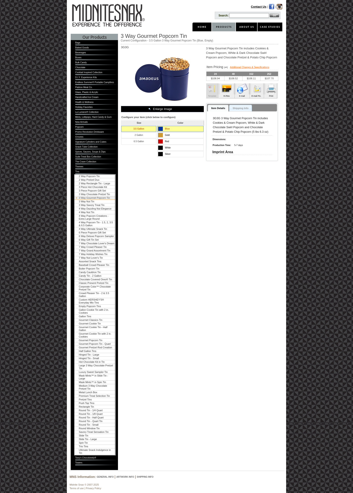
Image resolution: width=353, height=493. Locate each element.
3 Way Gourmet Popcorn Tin (94, 197)
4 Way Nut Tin (86, 212)
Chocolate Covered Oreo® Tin (95, 279)
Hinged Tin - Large (89, 354)
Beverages (80, 52)
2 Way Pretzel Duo (89, 179)
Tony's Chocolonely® (85, 457)
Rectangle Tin (86, 406)
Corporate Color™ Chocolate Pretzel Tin (95, 288)
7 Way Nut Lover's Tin (91, 257)
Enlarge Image (162, 109)
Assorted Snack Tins (90, 261)
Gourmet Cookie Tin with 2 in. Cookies (95, 335)
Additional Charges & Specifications (249, 67)
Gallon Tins (85, 316)
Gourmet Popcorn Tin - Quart (95, 343)
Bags (77, 42)
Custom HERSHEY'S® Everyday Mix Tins (91, 301)
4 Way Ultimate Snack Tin (93, 229)
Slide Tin (83, 435)
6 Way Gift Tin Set (89, 239)
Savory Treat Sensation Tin (94, 432)
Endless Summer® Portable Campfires (94, 82)
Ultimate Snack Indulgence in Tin (95, 451)
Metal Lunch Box (88, 392)
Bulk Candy (81, 62)
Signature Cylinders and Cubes (90, 142)
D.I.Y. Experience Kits (86, 77)
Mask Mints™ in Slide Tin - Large (93, 377)
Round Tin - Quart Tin (90, 421)
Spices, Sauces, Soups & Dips (90, 152)
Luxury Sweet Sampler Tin (93, 372)
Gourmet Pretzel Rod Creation (95, 347)
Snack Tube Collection (86, 147)
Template (212, 96)
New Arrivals (81, 122)
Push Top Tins (86, 403)
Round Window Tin (89, 428)
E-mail (242, 96)
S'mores (79, 137)
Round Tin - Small (88, 424)
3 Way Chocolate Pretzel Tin (94, 194)
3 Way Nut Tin (86, 201)
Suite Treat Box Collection (88, 156)
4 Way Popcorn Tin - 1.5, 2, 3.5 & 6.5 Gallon (96, 224)
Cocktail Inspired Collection (88, 72)
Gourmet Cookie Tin (90, 323)
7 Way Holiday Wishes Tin (93, 254)
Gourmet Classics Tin (90, 320)
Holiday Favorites (84, 107)
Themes (79, 166)
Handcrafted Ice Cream (86, 97)
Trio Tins (83, 446)
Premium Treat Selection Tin (94, 396)
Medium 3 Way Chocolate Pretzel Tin (93, 387)
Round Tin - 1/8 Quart (91, 414)
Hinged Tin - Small (89, 358)
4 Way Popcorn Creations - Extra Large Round (94, 217)
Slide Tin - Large (88, 439)
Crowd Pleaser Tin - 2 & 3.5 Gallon (94, 294)
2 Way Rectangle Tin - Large (94, 183)
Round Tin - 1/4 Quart (91, 410)
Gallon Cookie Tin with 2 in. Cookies (94, 311)
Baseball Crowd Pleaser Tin (94, 265)
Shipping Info (145, 477)
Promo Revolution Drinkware (89, 132)
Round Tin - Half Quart (91, 417)
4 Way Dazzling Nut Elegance (95, 208)
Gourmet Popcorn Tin (90, 340)
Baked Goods (82, 47)
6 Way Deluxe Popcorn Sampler (96, 236)
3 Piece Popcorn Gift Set (92, 190)
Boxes (78, 57)
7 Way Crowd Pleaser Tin (93, 247)
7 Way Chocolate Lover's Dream (96, 243)
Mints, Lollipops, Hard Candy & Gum (93, 117)
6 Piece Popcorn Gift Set (92, 232)
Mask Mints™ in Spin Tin (92, 382)
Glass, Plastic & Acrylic (86, 92)
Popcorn (79, 127)
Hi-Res (226, 96)
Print (271, 96)
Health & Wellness (84, 102)
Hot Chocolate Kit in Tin (92, 362)
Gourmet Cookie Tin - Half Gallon (93, 328)
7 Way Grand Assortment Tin (94, 250)
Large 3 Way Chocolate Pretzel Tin (96, 367)
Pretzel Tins (85, 399)
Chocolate (80, 67)
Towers (78, 462)
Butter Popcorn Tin (89, 268)
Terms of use (77, 488)
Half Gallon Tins (87, 351)
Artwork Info (125, 477)
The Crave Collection (85, 161)
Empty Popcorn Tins (90, 306)
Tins (77, 171)
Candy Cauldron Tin (90, 272)
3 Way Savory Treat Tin (91, 205)
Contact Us (259, 6)
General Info (105, 477)
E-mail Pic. (256, 96)
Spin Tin (83, 442)
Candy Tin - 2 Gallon (90, 275)
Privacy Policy (93, 488)
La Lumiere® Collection (87, 112)
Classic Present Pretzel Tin (93, 283)
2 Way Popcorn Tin (89, 176)
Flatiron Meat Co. (84, 87)
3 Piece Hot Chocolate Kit (93, 187)
